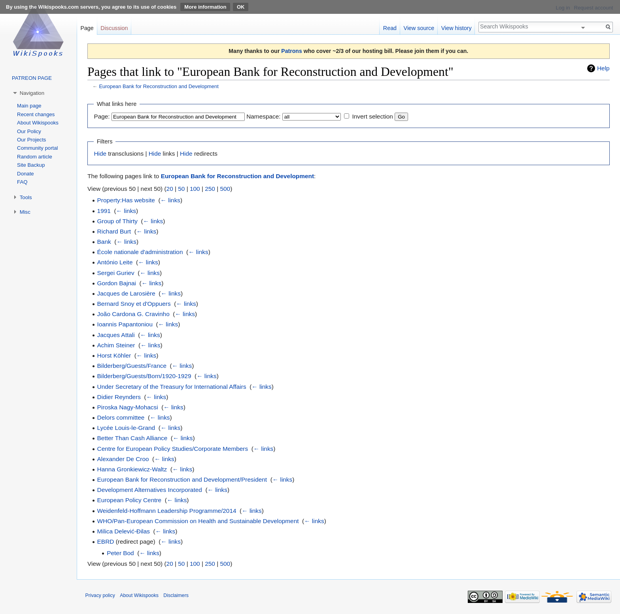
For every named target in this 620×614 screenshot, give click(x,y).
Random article (34, 157)
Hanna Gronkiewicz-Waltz (132, 469)
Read (390, 28)
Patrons (291, 51)
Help (603, 68)
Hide (100, 153)
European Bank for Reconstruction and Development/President (182, 479)
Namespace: (263, 116)
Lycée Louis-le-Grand (126, 427)
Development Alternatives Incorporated (149, 489)
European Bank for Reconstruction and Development (158, 86)
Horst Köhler (114, 355)
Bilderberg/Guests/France (131, 365)
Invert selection (372, 116)
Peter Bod (120, 553)
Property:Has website (126, 200)
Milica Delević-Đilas (123, 531)
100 (195, 188)
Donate (25, 174)
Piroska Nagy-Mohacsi (127, 407)
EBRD (105, 541)
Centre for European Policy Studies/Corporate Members (172, 448)
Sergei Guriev (115, 272)
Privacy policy (100, 595)
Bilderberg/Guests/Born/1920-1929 (144, 376)
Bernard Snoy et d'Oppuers (134, 303)
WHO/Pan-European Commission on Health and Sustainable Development (198, 521)
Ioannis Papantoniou (125, 324)
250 (210, 188)
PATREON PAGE (32, 78)
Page (86, 28)
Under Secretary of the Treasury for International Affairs (171, 386)
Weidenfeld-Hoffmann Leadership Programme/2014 (166, 510)
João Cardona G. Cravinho (133, 314)
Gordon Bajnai (116, 283)
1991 (104, 210)
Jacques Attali (116, 334)
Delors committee (121, 417)
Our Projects (31, 140)
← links (170, 200)
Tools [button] (26, 197)
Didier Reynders (119, 397)
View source (419, 28)
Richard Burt (114, 231)
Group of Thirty (117, 221)
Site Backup (31, 165)
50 (181, 188)
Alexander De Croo (123, 459)
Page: (102, 116)
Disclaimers (176, 595)
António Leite (115, 262)
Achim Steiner (116, 345)
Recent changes (36, 114)
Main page (29, 106)
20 (169, 188)
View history (456, 28)
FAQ (22, 182)
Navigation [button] (32, 93)
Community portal (37, 148)
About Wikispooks (38, 123)
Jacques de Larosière (126, 293)
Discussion (114, 28)
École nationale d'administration (140, 252)
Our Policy (29, 131)
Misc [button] (25, 212)
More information (205, 7)
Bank (104, 241)
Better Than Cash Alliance (132, 438)
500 (225, 188)
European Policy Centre (129, 500)
